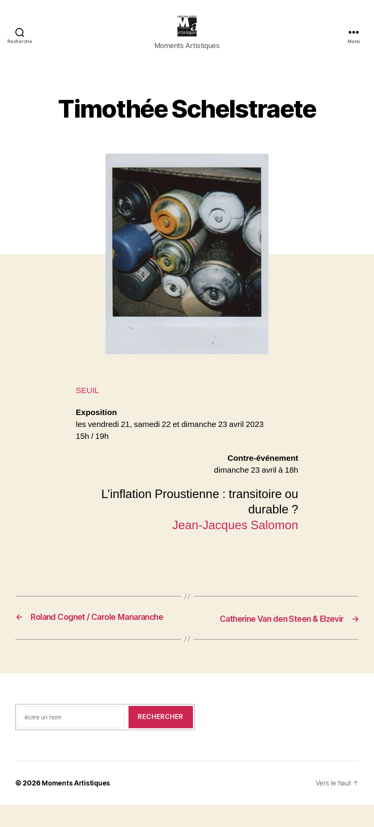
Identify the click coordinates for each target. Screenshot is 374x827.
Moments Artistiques (76, 805)
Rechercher (160, 739)
